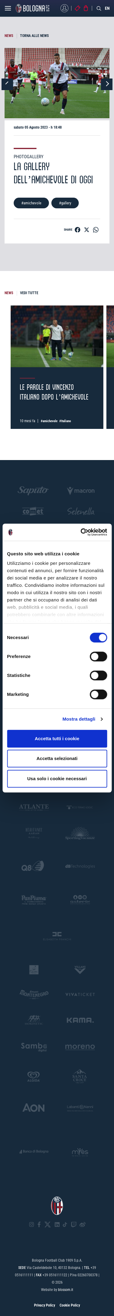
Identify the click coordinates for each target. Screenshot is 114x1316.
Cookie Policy (70, 1305)
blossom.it (65, 1290)
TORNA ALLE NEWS (34, 36)
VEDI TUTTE (29, 293)
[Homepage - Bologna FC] (32, 8)
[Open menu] (8, 10)
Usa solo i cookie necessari (57, 778)
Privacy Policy (44, 1305)
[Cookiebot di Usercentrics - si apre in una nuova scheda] (81, 532)
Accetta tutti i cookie (57, 738)
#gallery (65, 203)
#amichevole (31, 203)
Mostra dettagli (78, 719)
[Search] (99, 8)
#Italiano (65, 421)
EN (107, 8)
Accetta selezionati (57, 758)
